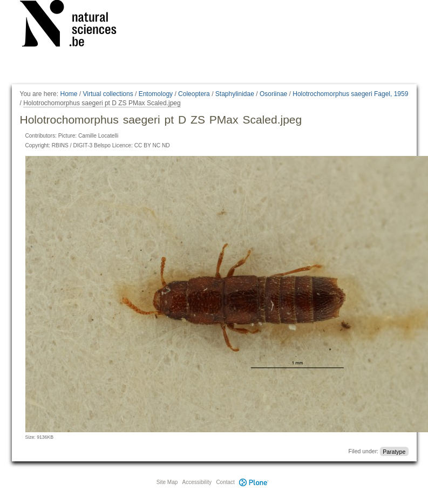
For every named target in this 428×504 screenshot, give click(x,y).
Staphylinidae (234, 94)
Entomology (156, 94)
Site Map (167, 482)
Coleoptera (194, 94)
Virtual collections (108, 94)
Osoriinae (273, 94)
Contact (225, 482)
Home (68, 94)
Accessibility (197, 482)
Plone (254, 482)
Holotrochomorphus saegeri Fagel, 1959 (350, 94)
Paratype (394, 451)
